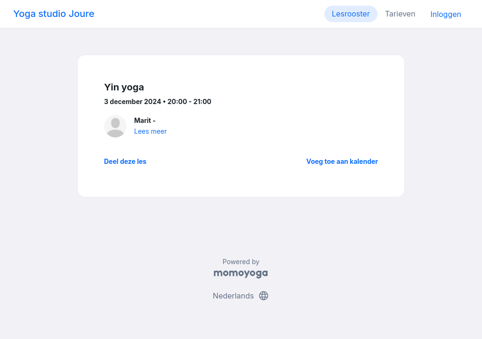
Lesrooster (351, 13)
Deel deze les (125, 161)
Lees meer (150, 131)
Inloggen (445, 14)
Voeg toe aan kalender (342, 161)
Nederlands (241, 295)
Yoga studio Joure (53, 13)
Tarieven (400, 13)
